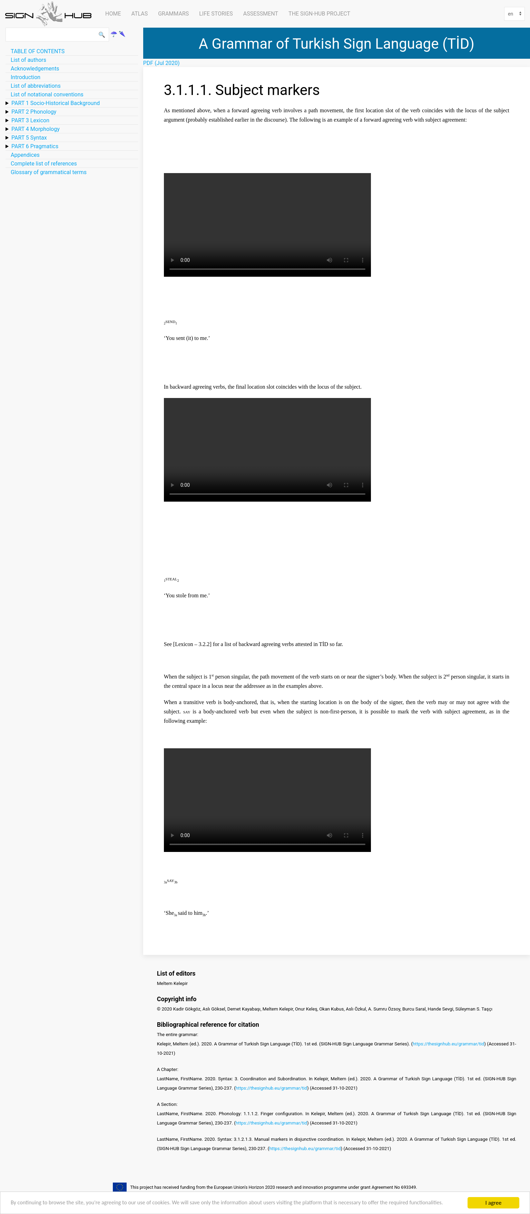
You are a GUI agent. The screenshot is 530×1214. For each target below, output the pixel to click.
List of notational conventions (47, 94)
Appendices (25, 155)
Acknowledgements (35, 68)
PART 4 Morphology (35, 129)
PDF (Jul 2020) (161, 63)
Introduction (25, 77)
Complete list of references (44, 163)
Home (113, 13)
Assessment (260, 13)
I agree (493, 1199)
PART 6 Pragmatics (34, 146)
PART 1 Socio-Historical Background (55, 103)
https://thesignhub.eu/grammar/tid (448, 1043)
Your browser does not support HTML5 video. (267, 225)
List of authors (28, 60)
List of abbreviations (36, 85)
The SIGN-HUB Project (319, 13)
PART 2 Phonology (33, 111)
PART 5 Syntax (29, 137)
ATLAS (139, 13)
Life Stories (216, 13)
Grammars (173, 13)
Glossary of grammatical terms (49, 172)
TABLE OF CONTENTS (38, 51)
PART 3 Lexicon (30, 120)
